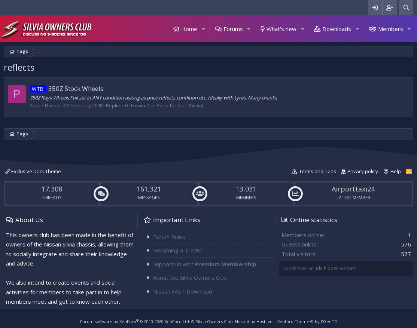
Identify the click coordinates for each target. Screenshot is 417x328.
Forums (233, 29)
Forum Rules (169, 236)
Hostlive (264, 321)
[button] (203, 29)
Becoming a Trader (178, 250)
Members (390, 29)
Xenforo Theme (307, 321)
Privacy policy (362, 171)
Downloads (336, 29)
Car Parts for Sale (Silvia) (175, 105)
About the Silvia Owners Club (190, 277)
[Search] (406, 7)
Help (395, 171)
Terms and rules (317, 171)
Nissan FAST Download (182, 291)
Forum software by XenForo (135, 321)
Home (189, 29)
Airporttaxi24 (353, 188)
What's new (281, 29)
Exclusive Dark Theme (33, 171)
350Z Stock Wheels (66, 88)
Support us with (204, 264)
